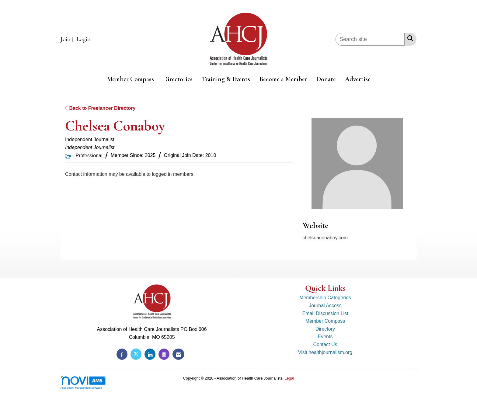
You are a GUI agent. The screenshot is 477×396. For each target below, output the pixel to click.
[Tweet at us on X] (136, 354)
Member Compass (130, 79)
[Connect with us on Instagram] (163, 354)
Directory (325, 329)
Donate (326, 79)
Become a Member (283, 79)
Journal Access (325, 305)
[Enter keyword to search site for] (370, 39)
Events (325, 336)
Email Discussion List (325, 313)
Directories (178, 79)
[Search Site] (409, 38)
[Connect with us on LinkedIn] (149, 354)
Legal (289, 378)
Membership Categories (325, 297)
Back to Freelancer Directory (100, 108)
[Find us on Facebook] (122, 354)
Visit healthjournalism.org (325, 352)
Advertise (358, 79)
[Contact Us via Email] (178, 354)
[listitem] (68, 39)
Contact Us (325, 344)
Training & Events (226, 79)
